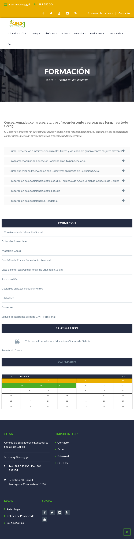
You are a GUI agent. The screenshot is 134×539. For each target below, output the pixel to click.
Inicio (49, 79)
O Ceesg (35, 33)
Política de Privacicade (20, 515)
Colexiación (50, 33)
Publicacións (97, 33)
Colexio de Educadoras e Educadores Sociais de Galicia (57, 341)
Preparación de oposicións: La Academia (33, 200)
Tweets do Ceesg (12, 350)
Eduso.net (63, 456)
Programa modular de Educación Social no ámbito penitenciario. (47, 160)
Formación (80, 33)
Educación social (17, 33)
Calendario (67, 362)
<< (11, 376)
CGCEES (62, 463)
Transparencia (115, 33)
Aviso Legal (13, 509)
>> (123, 376)
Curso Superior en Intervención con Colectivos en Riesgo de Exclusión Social (54, 170)
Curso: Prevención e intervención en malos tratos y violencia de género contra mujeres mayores (65, 150)
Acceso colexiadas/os (101, 13)
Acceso (61, 449)
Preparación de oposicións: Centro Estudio (34, 190)
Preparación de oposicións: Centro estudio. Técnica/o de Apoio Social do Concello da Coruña (64, 180)
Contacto (124, 13)
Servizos (65, 33)
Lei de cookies (15, 522)
